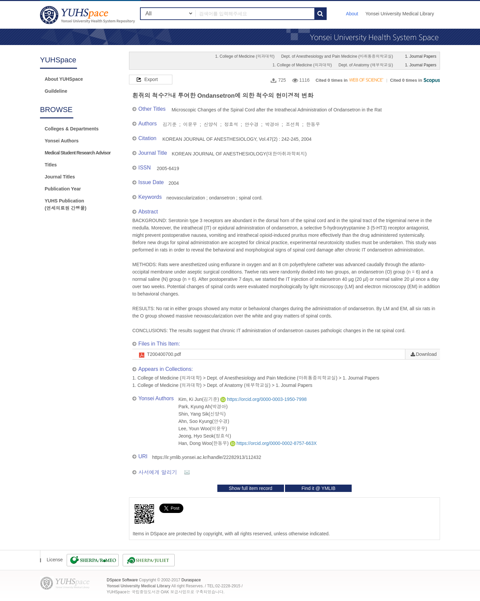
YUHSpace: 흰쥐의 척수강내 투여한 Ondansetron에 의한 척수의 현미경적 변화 (88, 14)
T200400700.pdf (164, 354)
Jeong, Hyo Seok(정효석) (204, 436)
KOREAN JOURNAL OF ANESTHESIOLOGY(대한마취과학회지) (239, 153)
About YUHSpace (64, 79)
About (352, 13)
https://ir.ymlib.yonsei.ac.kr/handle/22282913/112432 (206, 457)
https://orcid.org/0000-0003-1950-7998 (263, 399)
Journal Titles (60, 176)
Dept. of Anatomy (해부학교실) (366, 65)
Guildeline (56, 91)
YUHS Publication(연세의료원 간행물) (65, 204)
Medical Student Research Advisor (78, 152)
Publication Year (63, 188)
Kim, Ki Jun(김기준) (199, 399)
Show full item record (250, 488)
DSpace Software (122, 580)
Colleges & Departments (72, 128)
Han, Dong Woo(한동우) (204, 443)
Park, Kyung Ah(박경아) (203, 406)
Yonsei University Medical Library (399, 13)
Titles (51, 164)
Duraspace (191, 580)
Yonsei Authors (62, 140)
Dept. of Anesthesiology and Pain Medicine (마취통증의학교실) (337, 56)
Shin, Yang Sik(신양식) (202, 414)
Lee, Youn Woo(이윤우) (202, 428)
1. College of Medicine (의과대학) (244, 56)
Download (426, 354)
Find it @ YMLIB (318, 488)
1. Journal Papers (420, 56)
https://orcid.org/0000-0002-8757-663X (273, 443)
